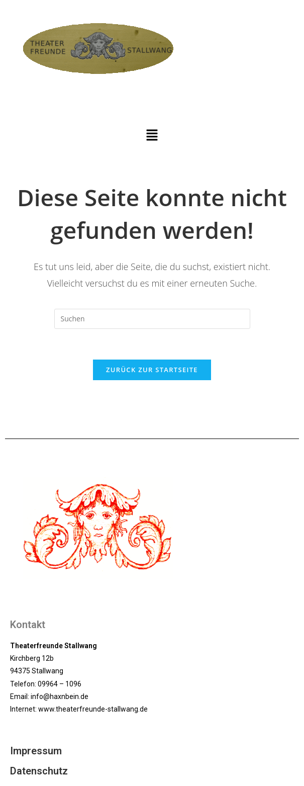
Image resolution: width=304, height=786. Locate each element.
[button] (152, 135)
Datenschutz (39, 771)
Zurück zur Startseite (152, 369)
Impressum (36, 751)
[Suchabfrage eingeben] (152, 319)
